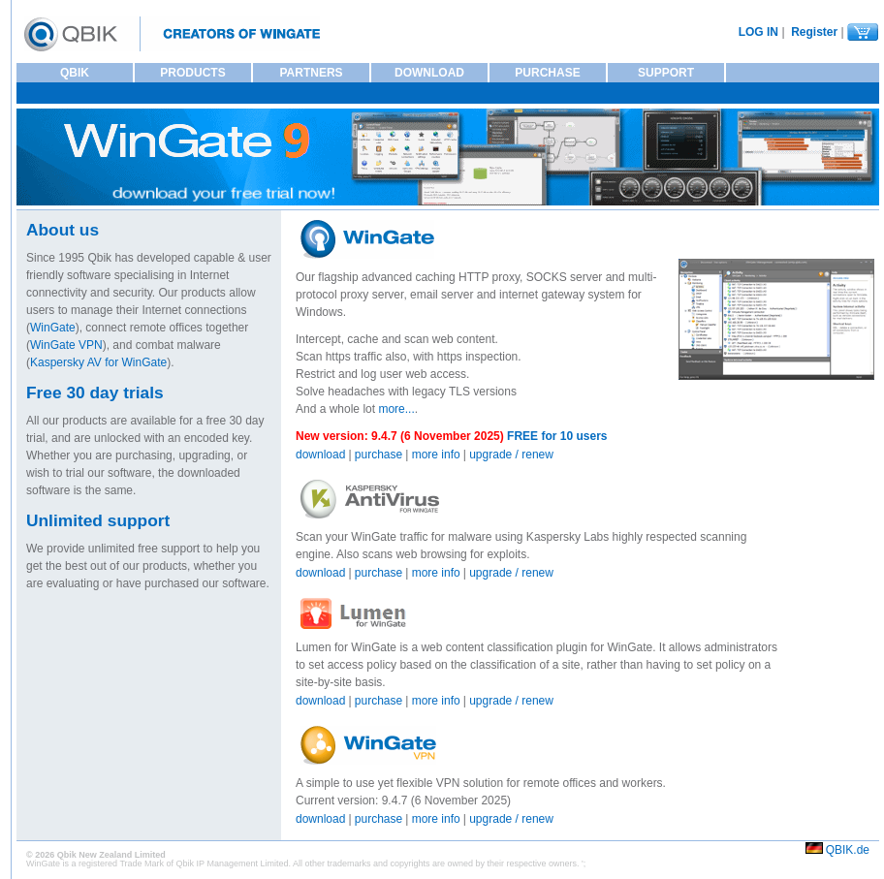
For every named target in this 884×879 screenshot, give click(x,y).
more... (396, 409)
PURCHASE (547, 72)
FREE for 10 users (556, 436)
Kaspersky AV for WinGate (98, 362)
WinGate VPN (66, 345)
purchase (378, 454)
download (320, 454)
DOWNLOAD (429, 72)
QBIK (74, 72)
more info (436, 454)
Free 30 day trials (95, 392)
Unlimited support (98, 520)
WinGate (53, 327)
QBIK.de (847, 850)
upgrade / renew (511, 454)
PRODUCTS (192, 72)
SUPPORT (666, 72)
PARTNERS (310, 72)
